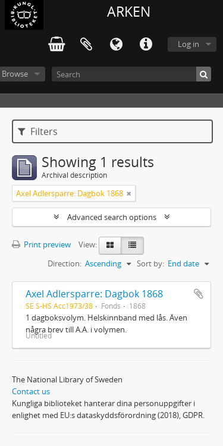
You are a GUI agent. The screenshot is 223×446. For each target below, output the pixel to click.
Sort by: (150, 263)
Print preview (41, 244)
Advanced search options (111, 217)
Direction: (64, 263)
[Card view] (110, 246)
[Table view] (132, 246)
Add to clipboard (199, 294)
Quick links (146, 44)
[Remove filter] (129, 193)
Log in (188, 44)
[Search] (131, 74)
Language (116, 44)
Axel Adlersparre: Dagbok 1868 (94, 293)
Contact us (31, 391)
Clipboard (86, 44)
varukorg (56, 44)
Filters (38, 131)
